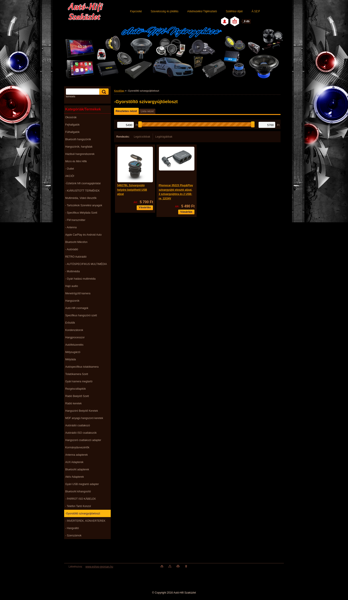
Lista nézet (147, 111)
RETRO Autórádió (76, 256)
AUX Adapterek (74, 462)
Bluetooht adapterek (77, 469)
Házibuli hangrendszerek (80, 154)
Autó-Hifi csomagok (76, 308)
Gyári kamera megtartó (79, 381)
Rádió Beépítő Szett (77, 396)
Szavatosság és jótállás (164, 11)
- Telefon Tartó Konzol (78, 506)
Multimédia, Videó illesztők (81, 198)
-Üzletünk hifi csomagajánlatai (83, 183)
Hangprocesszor (75, 337)
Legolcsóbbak (142, 136)
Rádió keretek (73, 403)
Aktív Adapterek (74, 476)
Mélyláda (70, 359)
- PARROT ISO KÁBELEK (80, 498)
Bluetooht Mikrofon (76, 242)
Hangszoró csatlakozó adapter (83, 440)
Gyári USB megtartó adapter (82, 484)
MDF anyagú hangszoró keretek (84, 418)
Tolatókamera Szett (76, 374)
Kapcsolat (136, 11)
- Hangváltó (72, 528)
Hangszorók (72, 300)
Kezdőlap (119, 90)
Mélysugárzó (72, 352)
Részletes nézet (126, 111)
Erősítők (70, 322)
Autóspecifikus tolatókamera (82, 366)
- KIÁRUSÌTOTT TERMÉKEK (82, 190)
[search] (103, 91)
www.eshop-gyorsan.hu (99, 566)
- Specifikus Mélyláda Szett (81, 212)
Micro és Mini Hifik (76, 161)
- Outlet (69, 168)
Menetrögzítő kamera (77, 293)
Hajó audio (71, 286)
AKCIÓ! (69, 176)
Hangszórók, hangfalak (79, 146)
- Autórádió (71, 249)
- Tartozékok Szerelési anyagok (83, 205)
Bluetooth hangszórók (78, 139)
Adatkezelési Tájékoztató (202, 11)
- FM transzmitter (75, 220)
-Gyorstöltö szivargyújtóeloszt (82, 513)
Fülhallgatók (72, 132)
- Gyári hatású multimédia (80, 278)
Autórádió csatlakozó (77, 425)
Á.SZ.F (255, 11)
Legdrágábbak (163, 136)
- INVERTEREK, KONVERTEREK (85, 520)
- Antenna (71, 227)
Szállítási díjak (234, 11)
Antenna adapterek (76, 454)
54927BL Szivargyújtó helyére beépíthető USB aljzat (132, 190)
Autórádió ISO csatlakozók (81, 432)
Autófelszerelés (74, 344)
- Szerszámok (73, 535)
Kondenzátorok (74, 330)
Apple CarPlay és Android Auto (83, 234)
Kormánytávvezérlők (77, 447)
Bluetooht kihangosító (78, 491)
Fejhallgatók (72, 124)
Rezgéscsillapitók (75, 388)
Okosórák (71, 117)
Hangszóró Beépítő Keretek (81, 410)
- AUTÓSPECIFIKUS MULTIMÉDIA (86, 264)
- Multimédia (72, 271)
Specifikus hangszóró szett (81, 315)
